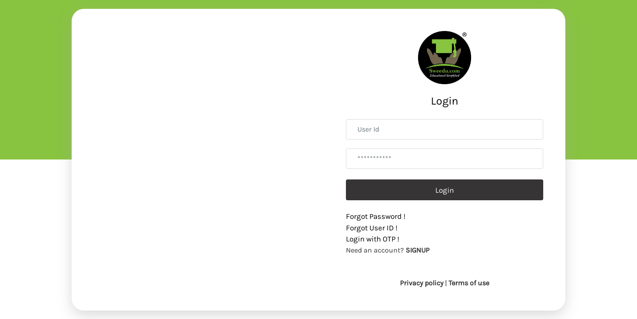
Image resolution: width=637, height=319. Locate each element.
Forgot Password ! (376, 216)
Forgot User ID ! (372, 227)
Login (444, 190)
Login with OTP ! (372, 238)
